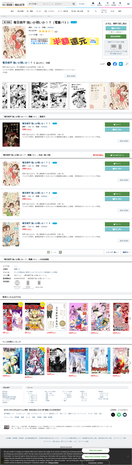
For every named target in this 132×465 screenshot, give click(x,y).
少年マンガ (34, 395)
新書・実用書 (48, 417)
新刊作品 (4, 391)
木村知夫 (50, 27)
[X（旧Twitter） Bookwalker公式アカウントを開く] (113, 414)
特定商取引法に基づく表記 (89, 438)
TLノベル (84, 400)
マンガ (38, 11)
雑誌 (47, 398)
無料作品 (4, 395)
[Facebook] (115, 64)
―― (15, 266)
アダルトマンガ (104, 393)
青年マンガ (30, 272)
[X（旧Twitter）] (109, 64)
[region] (66, 456)
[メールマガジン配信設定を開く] (124, 414)
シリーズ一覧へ (112, 252)
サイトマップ (47, 441)
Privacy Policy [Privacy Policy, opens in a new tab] (53, 463)
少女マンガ (34, 398)
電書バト (17, 269)
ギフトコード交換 (83, 441)
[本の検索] (34, 4)
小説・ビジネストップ (34, 413)
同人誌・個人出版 (77, 11)
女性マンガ (34, 400)
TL (96, 11)
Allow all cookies (95, 450)
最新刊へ (127, 252)
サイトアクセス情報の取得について (71, 438)
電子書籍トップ (9, 413)
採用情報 (14, 438)
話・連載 (30, 11)
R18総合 (100, 391)
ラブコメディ (39, 272)
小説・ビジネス (49, 11)
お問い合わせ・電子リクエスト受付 (62, 441)
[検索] (74, 4)
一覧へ (41, 35)
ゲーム (65, 398)
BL (88, 11)
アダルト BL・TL (104, 11)
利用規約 (21, 438)
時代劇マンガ (49, 272)
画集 (65, 400)
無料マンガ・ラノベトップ (77, 413)
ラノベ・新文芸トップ (51, 413)
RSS (124, 438)
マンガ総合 (30, 391)
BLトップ (63, 413)
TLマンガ (84, 398)
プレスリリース (117, 438)
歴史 (55, 272)
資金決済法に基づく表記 (105, 438)
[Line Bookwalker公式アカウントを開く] (119, 414)
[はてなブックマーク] (121, 64)
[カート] (120, 3)
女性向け (69, 397)
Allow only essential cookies (96, 456)
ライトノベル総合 (67, 391)
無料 (119, 11)
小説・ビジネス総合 (49, 391)
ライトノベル (67, 393)
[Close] (128, 456)
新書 (47, 397)
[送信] (74, 4)
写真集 (47, 400)
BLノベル (84, 395)
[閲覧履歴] (113, 3)
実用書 (17, 417)
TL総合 (82, 397)
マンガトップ (20, 413)
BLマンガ (84, 393)
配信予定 (4, 393)
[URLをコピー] (127, 64)
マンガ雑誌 (31, 402)
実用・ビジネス (50, 395)
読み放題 (20, 11)
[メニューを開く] (128, 4)
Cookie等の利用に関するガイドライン (49, 438)
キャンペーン (6, 400)
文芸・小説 (49, 393)
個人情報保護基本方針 (31, 438)
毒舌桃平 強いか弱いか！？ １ (19, 62)
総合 (12, 11)
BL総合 (82, 391)
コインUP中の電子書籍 (8, 398)
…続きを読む (70, 76)
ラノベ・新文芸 (63, 11)
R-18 (112, 11)
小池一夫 (37, 27)
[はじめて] (107, 3)
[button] (7, 96)
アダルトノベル (104, 395)
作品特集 (4, 402)
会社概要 (8, 438)
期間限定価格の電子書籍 (9, 397)
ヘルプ (75, 441)
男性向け (22, 272)
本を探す (82, 4)
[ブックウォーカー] (13, 4)
